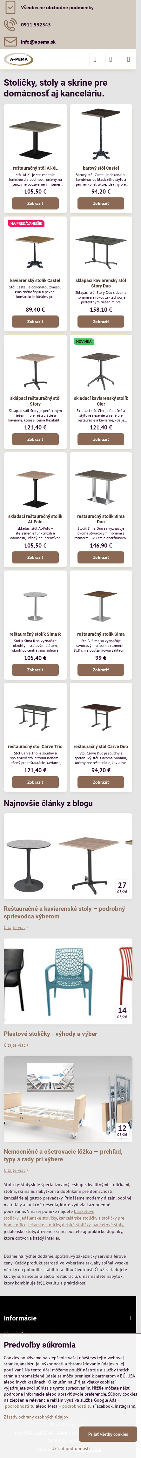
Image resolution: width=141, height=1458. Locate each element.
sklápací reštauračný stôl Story (35, 401)
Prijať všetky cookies (108, 1434)
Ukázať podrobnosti (70, 1448)
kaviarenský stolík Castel (35, 280)
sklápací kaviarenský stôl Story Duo (101, 283)
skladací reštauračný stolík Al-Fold (35, 519)
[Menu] (128, 59)
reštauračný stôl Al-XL (35, 168)
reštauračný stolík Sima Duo (101, 519)
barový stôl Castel (101, 168)
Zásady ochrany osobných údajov (36, 1417)
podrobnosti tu (20, 1406)
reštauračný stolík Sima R (35, 634)
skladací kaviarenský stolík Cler (101, 401)
